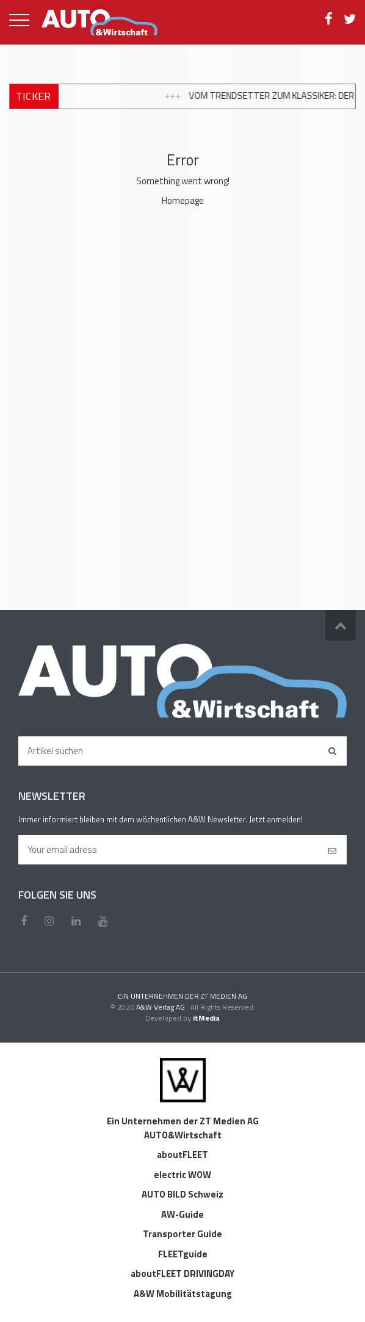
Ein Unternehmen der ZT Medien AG (183, 1121)
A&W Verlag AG (161, 1007)
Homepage (183, 200)
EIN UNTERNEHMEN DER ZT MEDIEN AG (182, 996)
